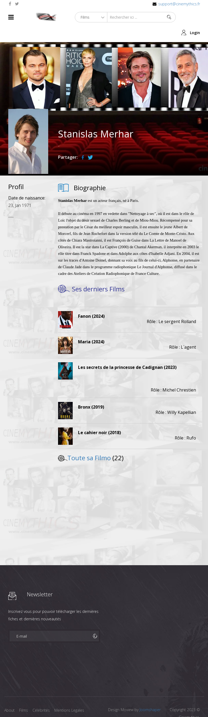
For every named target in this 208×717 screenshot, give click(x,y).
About (9, 694)
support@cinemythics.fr (179, 3)
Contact (11, 703)
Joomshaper (150, 694)
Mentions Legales (72, 694)
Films (24, 694)
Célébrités (42, 694)
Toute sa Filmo (89, 442)
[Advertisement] (28, 288)
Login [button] (195, 17)
